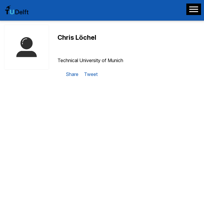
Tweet (91, 74)
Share (72, 74)
